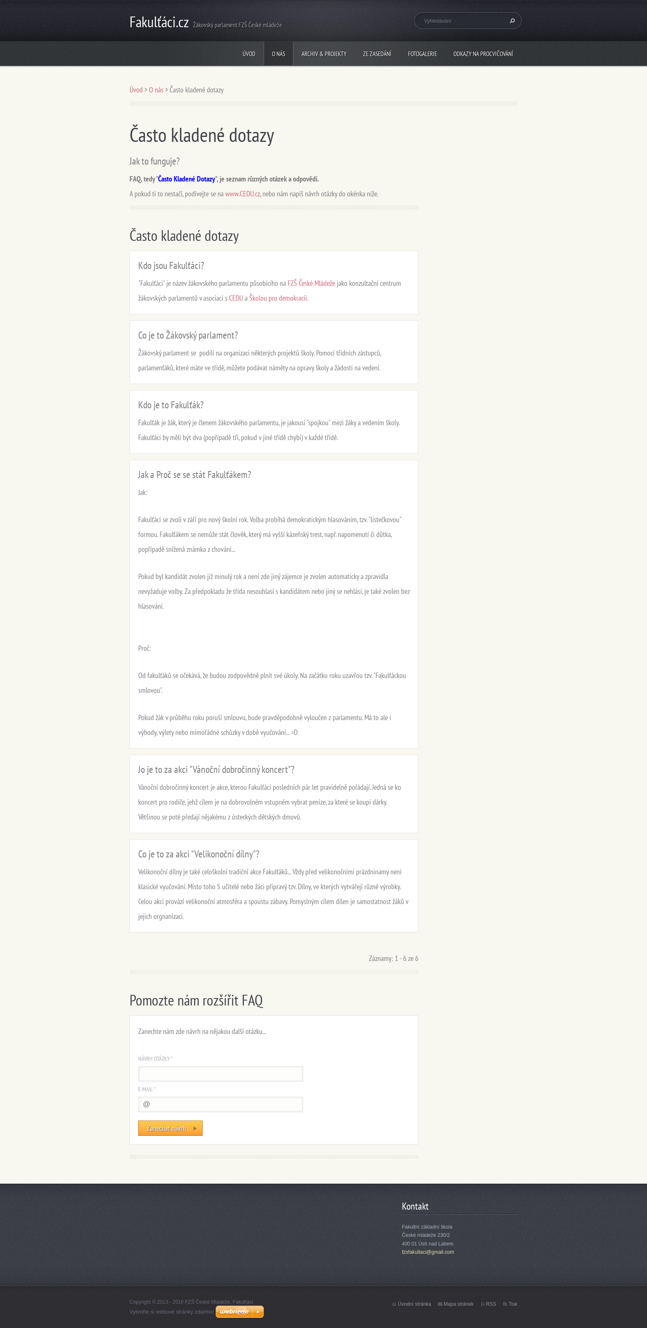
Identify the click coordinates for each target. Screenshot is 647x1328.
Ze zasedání (377, 54)
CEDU (236, 298)
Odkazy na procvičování (483, 54)
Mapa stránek (459, 1304)
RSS (491, 1304)
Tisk (512, 1304)
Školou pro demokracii (278, 298)
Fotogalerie (422, 54)
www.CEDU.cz (242, 193)
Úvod (249, 54)
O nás (278, 54)
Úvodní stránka (414, 1304)
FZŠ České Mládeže (311, 283)
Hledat (511, 20)
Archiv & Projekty (324, 54)
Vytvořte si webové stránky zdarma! (172, 1312)
